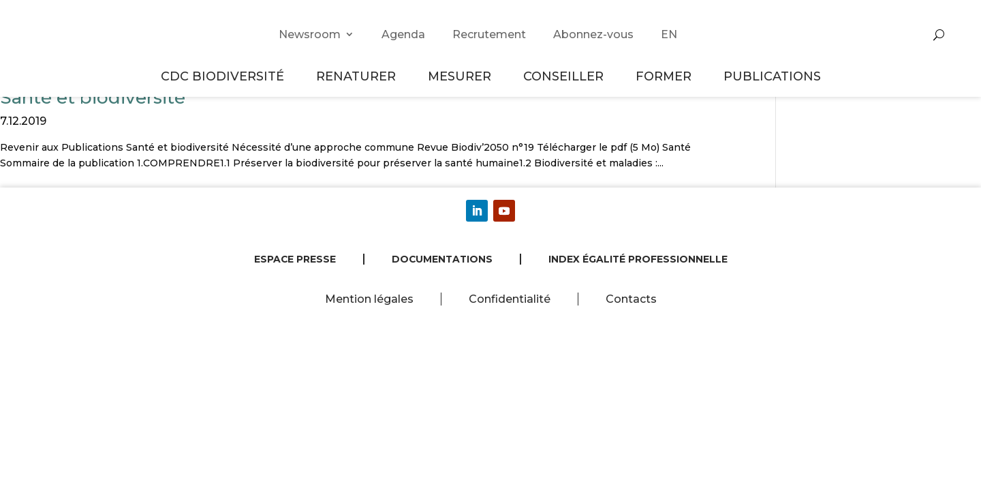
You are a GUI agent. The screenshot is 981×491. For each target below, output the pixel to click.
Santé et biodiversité (92, 97)
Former (666, 76)
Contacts (631, 299)
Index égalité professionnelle (638, 259)
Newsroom (310, 34)
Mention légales (369, 299)
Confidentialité (509, 299)
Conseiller (565, 76)
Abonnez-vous (593, 34)
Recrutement (489, 34)
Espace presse (295, 259)
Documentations (442, 259)
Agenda (403, 34)
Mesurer (461, 76)
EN (669, 34)
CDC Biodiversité (224, 76)
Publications (772, 76)
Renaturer (358, 76)
